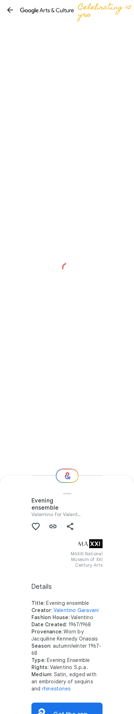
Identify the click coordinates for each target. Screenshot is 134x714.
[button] (10, 10)
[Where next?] (67, 476)
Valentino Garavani (76, 610)
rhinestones (56, 688)
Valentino (42, 514)
